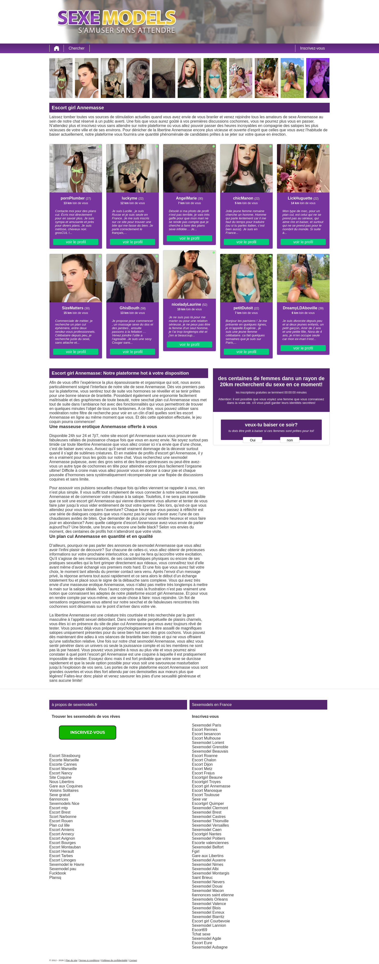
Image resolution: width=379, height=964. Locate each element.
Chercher (77, 48)
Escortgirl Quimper (208, 803)
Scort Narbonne (62, 817)
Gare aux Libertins (208, 856)
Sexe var (199, 799)
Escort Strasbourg (64, 756)
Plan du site (71, 960)
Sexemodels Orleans (210, 899)
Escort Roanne (205, 756)
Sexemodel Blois (206, 908)
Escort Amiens (61, 830)
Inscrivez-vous (312, 48)
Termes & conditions (89, 960)
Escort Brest (59, 812)
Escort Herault (61, 851)
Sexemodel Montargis (210, 873)
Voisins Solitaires (64, 790)
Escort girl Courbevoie (211, 921)
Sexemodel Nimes (207, 864)
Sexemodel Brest (206, 812)
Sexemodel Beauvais (210, 751)
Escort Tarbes (61, 856)
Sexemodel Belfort (208, 847)
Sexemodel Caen (207, 830)
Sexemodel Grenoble (210, 747)
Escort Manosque (207, 790)
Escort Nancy (60, 773)
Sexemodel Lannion (209, 925)
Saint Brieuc (202, 877)
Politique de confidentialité (114, 960)
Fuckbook (57, 873)
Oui (252, 440)
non (290, 440)
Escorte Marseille (64, 760)
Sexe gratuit (59, 795)
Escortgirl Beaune (207, 777)
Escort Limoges (62, 860)
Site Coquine (60, 777)
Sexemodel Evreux (208, 912)
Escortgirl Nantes (206, 834)
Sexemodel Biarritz (208, 917)
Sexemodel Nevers (208, 882)
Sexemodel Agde (206, 938)
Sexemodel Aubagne (210, 947)
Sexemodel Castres (209, 817)
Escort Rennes (204, 729)
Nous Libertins (61, 782)
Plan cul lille (59, 825)
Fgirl (195, 851)
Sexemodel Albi (205, 869)
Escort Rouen (61, 821)
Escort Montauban (65, 847)
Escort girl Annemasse (211, 786)
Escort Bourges (62, 843)
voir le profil (76, 242)
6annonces (58, 799)
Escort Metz (202, 769)
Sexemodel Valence (209, 904)
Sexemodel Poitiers (208, 838)
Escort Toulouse (205, 795)
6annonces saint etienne (213, 895)
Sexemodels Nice (64, 803)
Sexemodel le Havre (66, 864)
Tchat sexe (201, 934)
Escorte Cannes (63, 764)
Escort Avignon (62, 838)
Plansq (55, 877)
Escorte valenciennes (210, 843)
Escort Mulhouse (206, 738)
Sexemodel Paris (206, 725)
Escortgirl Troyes (206, 782)
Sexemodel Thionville (210, 821)
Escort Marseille (63, 769)
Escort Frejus (203, 773)
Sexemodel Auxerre (209, 860)
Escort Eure (202, 943)
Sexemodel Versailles (210, 825)
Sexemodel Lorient (208, 743)
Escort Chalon (204, 760)
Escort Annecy (61, 834)
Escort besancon (206, 734)
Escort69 (199, 930)
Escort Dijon (202, 764)
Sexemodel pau (62, 869)
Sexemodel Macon (208, 891)
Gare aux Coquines (66, 786)
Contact (133, 960)
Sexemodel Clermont (210, 808)
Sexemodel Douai (207, 886)
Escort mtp (58, 808)
